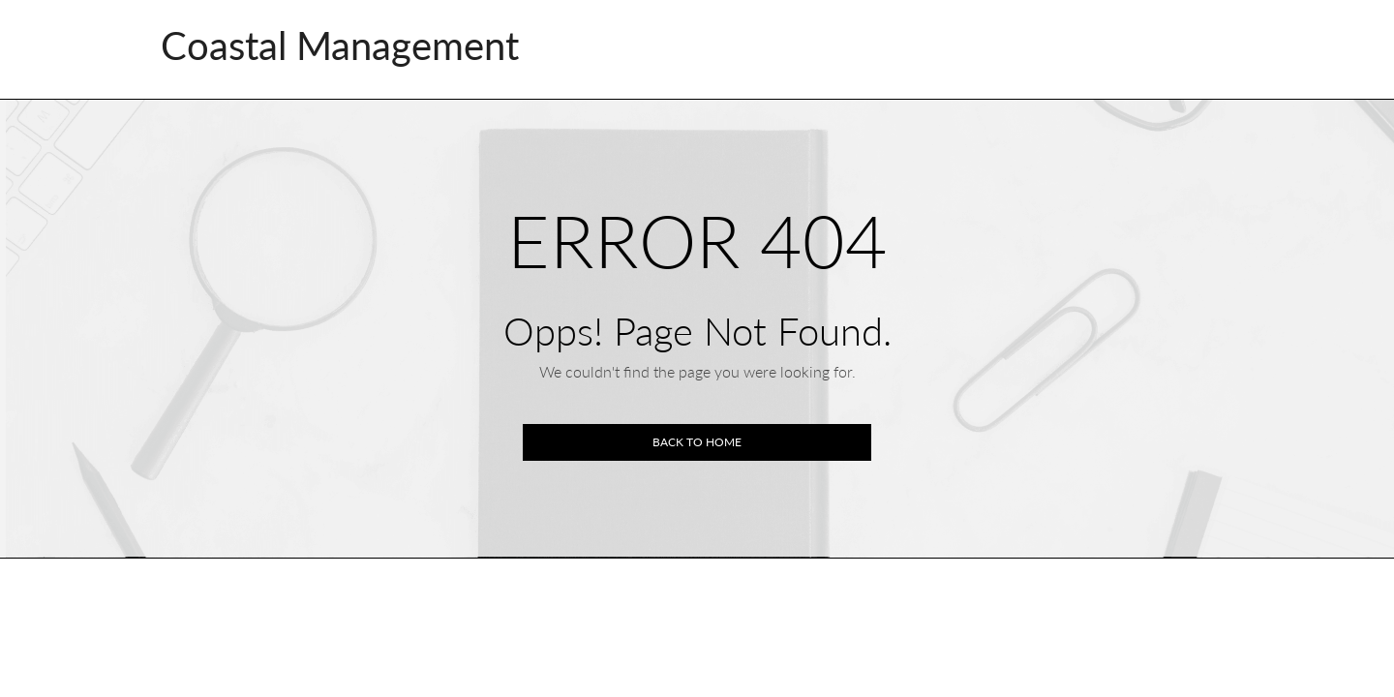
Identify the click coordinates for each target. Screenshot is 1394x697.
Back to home (697, 442)
